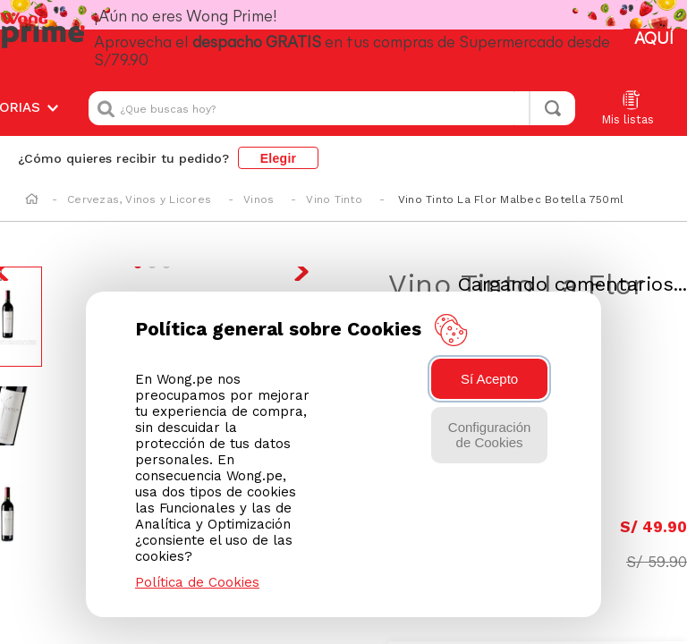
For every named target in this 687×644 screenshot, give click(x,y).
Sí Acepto (489, 378)
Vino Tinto (333, 180)
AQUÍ (653, 30)
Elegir (278, 139)
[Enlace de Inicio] (31, 181)
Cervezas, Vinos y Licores (139, 180)
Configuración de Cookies (489, 434)
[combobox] (332, 89)
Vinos (258, 180)
